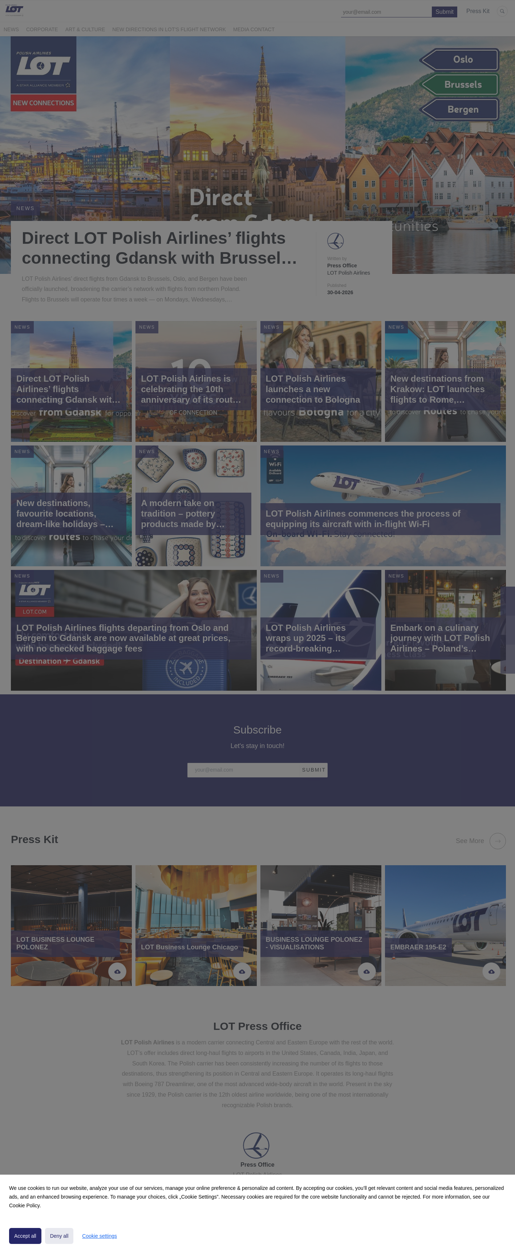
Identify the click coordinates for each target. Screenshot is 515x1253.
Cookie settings (99, 1236)
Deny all (59, 1236)
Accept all (25, 1236)
